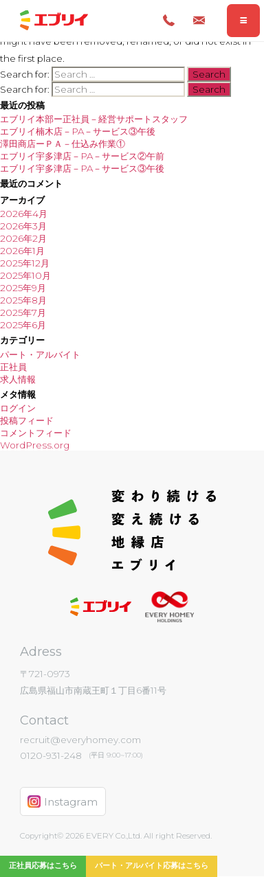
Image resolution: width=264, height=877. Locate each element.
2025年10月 (25, 275)
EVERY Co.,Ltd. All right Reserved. (148, 836)
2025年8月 (23, 300)
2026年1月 (22, 250)
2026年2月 (23, 238)
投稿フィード (27, 420)
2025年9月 (23, 287)
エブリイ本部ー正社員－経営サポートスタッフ (94, 118)
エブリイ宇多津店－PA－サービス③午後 (82, 168)
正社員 (13, 366)
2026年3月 (23, 225)
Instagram (63, 801)
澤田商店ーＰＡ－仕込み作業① (62, 143)
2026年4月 (23, 213)
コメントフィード (36, 432)
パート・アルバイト (40, 354)
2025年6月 (23, 324)
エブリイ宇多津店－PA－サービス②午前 (82, 155)
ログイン (18, 407)
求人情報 (18, 379)
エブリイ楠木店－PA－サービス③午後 (77, 131)
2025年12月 (25, 263)
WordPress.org (34, 445)
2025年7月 (23, 312)
